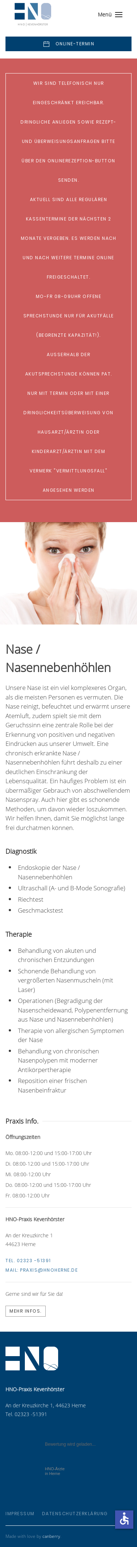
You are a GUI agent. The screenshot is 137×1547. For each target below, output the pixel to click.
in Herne (55, 1471)
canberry (51, 1536)
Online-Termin (68, 44)
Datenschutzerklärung (75, 1513)
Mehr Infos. (25, 1311)
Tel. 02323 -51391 (28, 1260)
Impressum (20, 1513)
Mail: (41, 1270)
